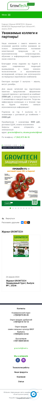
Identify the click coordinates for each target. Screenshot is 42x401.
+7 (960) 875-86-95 (22, 137)
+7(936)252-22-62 (21, 334)
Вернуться (8, 218)
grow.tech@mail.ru (15, 132)
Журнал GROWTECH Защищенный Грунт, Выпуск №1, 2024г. (20, 283)
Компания (21, 377)
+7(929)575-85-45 (21, 315)
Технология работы (21, 368)
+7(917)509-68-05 (21, 341)
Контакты (21, 309)
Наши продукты (21, 372)
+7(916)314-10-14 (21, 322)
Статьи (21, 382)
